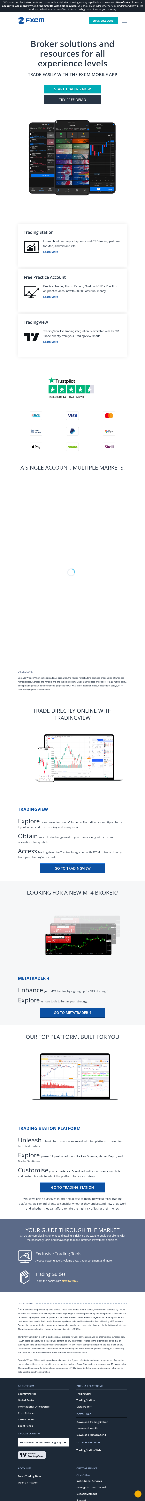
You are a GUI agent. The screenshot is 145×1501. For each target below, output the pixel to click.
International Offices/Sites (34, 1406)
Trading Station (85, 1400)
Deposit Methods (86, 1494)
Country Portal (27, 1393)
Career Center (26, 1419)
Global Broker (26, 1400)
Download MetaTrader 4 (91, 1435)
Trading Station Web (88, 1450)
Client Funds (25, 1426)
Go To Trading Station (72, 1187)
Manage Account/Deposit (91, 1487)
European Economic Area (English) (40, 1442)
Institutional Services (89, 1481)
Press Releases (26, 1413)
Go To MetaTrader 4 (72, 1012)
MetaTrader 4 (84, 1406)
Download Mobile (87, 1428)
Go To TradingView (73, 868)
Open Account (104, 21)
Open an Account (28, 1482)
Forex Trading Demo (30, 1476)
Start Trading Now (72, 89)
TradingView (83, 1393)
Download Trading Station (92, 1422)
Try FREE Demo (72, 99)
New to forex (70, 1281)
